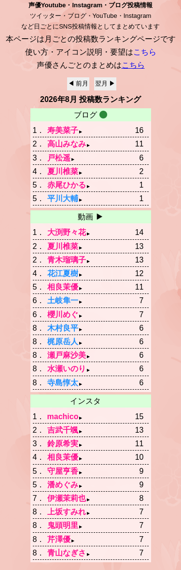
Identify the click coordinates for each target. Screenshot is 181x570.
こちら (133, 68)
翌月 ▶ (105, 86)
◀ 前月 (78, 86)
